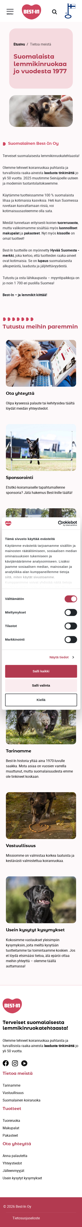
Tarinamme (11, 1085)
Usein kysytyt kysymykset (22, 1178)
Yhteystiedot (12, 1163)
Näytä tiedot (59, 657)
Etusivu (19, 44)
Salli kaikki (41, 671)
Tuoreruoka (11, 1120)
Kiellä (41, 700)
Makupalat (11, 1128)
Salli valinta (41, 685)
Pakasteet (10, 1135)
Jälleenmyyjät (13, 1170)
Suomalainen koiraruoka (21, 1100)
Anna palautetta (15, 1155)
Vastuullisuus (13, 1092)
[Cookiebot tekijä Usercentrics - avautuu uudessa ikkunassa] (58, 523)
